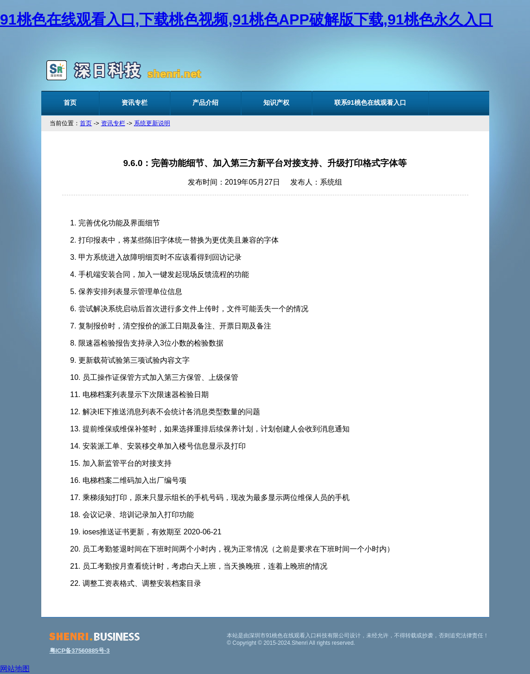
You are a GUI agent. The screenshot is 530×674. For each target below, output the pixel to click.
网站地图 (15, 669)
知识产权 (276, 102)
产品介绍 (205, 102)
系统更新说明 (152, 123)
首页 (70, 102)
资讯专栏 (134, 102)
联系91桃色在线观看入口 (370, 102)
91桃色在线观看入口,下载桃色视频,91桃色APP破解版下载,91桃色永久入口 (246, 19)
